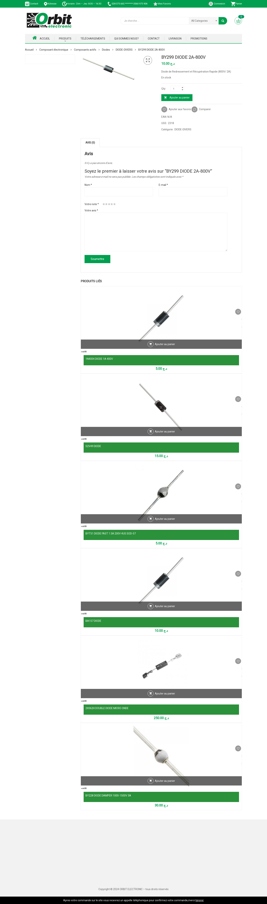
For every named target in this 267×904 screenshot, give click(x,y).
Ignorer (199, 900)
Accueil (41, 38)
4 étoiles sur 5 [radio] (112, 204)
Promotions (199, 38)
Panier (236, 3)
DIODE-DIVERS (124, 49)
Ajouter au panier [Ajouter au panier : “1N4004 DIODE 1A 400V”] (165, 351)
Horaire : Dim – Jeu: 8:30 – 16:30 (81, 3)
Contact (31, 3)
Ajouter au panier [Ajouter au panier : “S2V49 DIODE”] (165, 438)
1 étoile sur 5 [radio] (104, 204)
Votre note (92, 204)
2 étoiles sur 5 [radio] (106, 204)
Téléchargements (92, 38)
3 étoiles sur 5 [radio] (109, 204)
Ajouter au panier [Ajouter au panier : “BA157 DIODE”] (165, 613)
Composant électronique (53, 49)
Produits (65, 38)
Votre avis (91, 210)
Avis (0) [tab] (90, 142)
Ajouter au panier (179, 97)
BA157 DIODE (93, 620)
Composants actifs (85, 49)
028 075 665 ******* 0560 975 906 (127, 3)
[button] (148, 60)
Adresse (50, 3)
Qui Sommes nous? (126, 38)
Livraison (175, 38)
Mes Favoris (162, 3)
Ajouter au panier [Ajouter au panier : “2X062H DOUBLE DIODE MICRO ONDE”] (165, 700)
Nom (88, 184)
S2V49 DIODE (93, 446)
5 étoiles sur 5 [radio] (114, 204)
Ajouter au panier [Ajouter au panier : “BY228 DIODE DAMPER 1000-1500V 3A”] (165, 787)
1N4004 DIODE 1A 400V (99, 358)
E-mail (163, 184)
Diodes (106, 49)
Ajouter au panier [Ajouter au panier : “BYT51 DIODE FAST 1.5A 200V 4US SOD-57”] (165, 525)
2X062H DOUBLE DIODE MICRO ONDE (106, 708)
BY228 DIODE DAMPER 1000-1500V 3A (108, 795)
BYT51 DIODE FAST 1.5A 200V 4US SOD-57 (110, 533)
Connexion (216, 3)
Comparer (205, 109)
